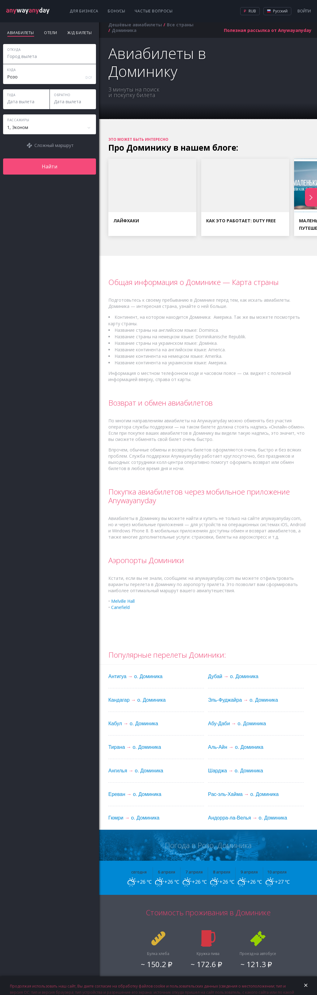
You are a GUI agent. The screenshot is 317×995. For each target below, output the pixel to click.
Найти (49, 166)
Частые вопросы (154, 11)
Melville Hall (123, 601)
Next (311, 197)
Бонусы (116, 11)
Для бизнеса (84, 11)
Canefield (120, 607)
